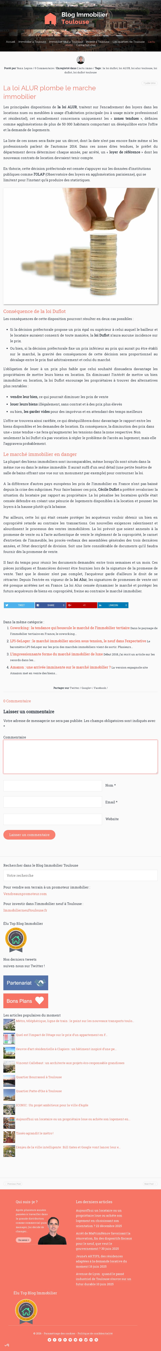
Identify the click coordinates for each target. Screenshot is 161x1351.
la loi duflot (110, 68)
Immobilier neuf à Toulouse (66, 41)
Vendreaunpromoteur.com (25, 894)
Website (112, 819)
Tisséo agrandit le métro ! (34, 1133)
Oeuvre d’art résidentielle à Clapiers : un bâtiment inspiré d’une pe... (66, 1049)
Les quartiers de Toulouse (129, 41)
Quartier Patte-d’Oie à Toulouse (39, 1091)
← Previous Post (13, 1183)
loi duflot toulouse (85, 72)
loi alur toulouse (141, 68)
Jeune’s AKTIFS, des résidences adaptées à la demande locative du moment (101, 1261)
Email (111, 802)
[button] (7, 1345)
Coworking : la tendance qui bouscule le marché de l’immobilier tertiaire (70, 628)
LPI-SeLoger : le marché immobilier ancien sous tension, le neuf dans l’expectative (78, 641)
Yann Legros (24, 68)
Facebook (100, 688)
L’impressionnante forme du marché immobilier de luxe (57, 654)
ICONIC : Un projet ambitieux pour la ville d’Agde (52, 1105)
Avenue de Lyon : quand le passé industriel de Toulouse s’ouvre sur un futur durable (103, 1279)
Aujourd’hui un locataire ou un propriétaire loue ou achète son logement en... (73, 1119)
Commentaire (14, 737)
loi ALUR (124, 68)
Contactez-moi (85, 45)
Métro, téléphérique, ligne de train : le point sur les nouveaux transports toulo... (75, 1021)
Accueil (10, 41)
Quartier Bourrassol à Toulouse (39, 1077)
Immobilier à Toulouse (32, 41)
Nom (110, 785)
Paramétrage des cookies (59, 1333)
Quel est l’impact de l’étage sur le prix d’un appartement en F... (61, 1035)
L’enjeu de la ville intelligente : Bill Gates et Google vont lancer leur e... (68, 1147)
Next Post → (150, 1183)
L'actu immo (85, 68)
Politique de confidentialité (95, 1333)
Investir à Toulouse (97, 41)
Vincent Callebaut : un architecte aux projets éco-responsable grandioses (70, 1063)
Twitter (74, 688)
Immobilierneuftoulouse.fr (25, 910)
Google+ (87, 688)
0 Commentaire (44, 68)
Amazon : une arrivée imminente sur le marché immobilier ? (60, 667)
